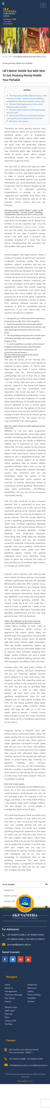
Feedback (31, 997)
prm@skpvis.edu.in (39, 1065)
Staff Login (10, 1010)
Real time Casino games (18, 121)
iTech (30, 1081)
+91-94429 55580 (15, 934)
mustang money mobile (33, 226)
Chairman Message (13, 994)
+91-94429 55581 (35, 934)
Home (5, 56)
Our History (10, 997)
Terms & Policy (34, 994)
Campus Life (9, 901)
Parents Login (11, 1007)
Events (8, 1001)
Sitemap (8, 1013)
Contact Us (9, 890)
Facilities (8, 1023)
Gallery (30, 991)
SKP (10, 56)
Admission (7, 907)
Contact (30, 1001)
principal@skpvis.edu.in (19, 944)
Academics (32, 984)
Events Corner (10, 895)
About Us (9, 987)
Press (7, 1017)
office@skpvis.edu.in (19, 1065)
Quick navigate (8, 884)
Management (11, 991)
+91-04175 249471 (35, 939)
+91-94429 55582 (15, 939)
